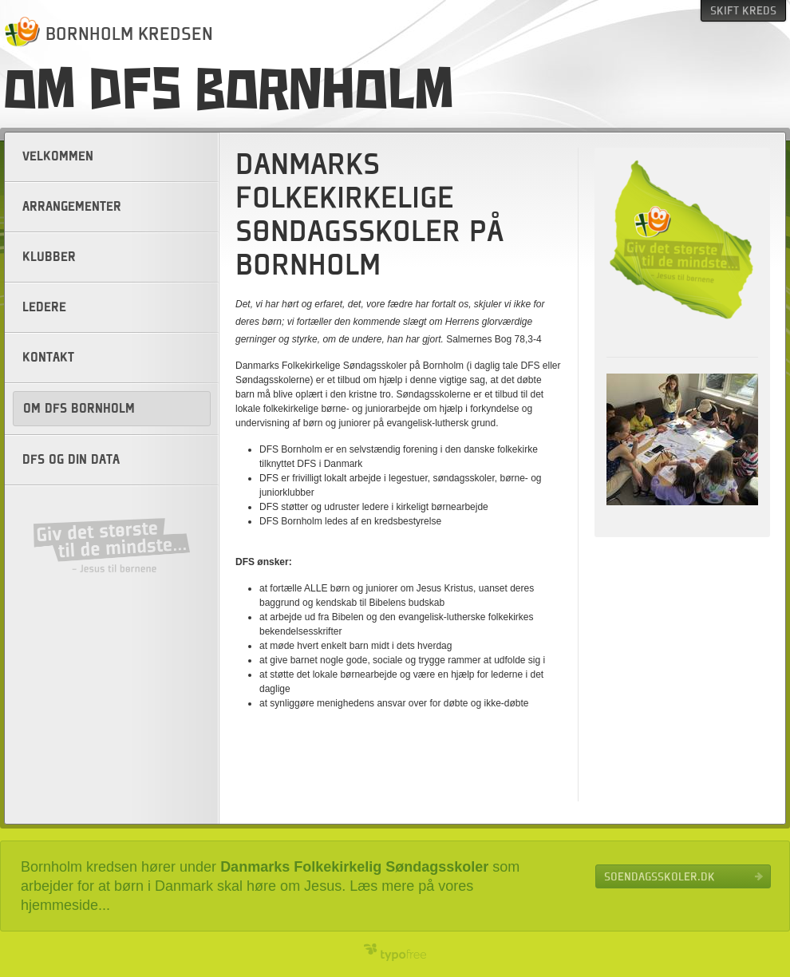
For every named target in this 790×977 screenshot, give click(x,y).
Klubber (49, 257)
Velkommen (57, 156)
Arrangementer (71, 207)
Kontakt (48, 357)
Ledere (44, 307)
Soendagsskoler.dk (659, 876)
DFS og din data (71, 460)
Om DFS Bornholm (79, 408)
